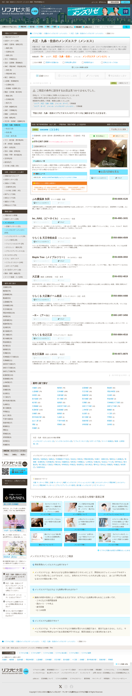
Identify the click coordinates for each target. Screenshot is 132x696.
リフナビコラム (109, 669)
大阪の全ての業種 (10, 215)
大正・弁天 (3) (10, 136)
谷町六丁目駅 (87, 406)
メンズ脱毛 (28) (11, 240)
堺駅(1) (5, 430)
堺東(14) (57, 465)
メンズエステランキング (69, 673)
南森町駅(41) (7, 324)
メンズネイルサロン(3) (64, 441)
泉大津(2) (88, 465)
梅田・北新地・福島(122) (13, 44)
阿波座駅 (110, 399)
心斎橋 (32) (9, 85)
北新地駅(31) (7, 320)
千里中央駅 (61, 421)
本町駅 (34, 395)
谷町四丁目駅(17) (9, 364)
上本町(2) (89, 462)
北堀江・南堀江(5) (101, 459)
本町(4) (80, 459)
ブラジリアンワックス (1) (14, 251)
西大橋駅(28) (7, 338)
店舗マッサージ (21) (13, 226)
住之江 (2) (9, 129)
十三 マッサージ (99, 485)
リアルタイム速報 (39, 669)
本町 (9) (8, 70)
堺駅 (33, 424)
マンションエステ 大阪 (86, 482)
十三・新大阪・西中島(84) (13, 140)
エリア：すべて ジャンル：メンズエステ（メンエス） (54, 106)
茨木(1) (103, 465)
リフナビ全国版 (9, 653)
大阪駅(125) (7, 287)
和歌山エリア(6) (9, 205)
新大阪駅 (35, 399)
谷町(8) (73, 462)
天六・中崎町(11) (10, 59)
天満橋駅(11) (7, 360)
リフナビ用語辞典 (123, 669)
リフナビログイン (75, 678)
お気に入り (87, 27)
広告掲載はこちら (109, 673)
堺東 (47, 27)
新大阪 (32, 27)
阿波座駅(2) (7, 342)
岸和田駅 (85, 424)
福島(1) (51, 459)
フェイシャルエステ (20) (14, 244)
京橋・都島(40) (9, 118)
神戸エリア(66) (9, 194)
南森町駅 (85, 395)
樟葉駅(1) (6, 426)
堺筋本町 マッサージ (46, 485)
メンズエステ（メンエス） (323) (14, 231)
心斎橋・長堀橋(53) (11, 81)
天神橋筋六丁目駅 (113, 402)
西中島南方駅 (37, 417)
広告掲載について (47, 678)
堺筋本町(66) (88, 459)
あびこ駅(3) (7, 415)
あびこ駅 (35, 421)
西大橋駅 (85, 399)
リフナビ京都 (48, 653)
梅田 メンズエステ (69, 482)
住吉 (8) (8, 132)
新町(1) (112, 459)
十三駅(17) (7, 397)
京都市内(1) (41, 467)
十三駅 (109, 413)
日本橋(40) (50, 462)
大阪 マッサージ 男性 (40, 482)
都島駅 (59, 413)
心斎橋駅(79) (7, 302)
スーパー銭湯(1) (107, 441)
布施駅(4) (6, 445)
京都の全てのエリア (11, 176)
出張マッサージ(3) (10, 179)
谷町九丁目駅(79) (9, 371)
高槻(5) (109, 465)
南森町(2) (65, 462)
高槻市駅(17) (7, 423)
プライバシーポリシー (119, 678)
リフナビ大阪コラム (65, 27)
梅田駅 (59, 388)
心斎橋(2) (119, 459)
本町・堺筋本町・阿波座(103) (14, 66)
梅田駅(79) (7, 291)
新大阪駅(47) (7, 331)
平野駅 (109, 417)
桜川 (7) (8, 103)
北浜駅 (109, 395)
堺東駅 (59, 424)
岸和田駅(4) (7, 437)
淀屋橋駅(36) (7, 294)
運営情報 (87, 678)
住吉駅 (84, 413)
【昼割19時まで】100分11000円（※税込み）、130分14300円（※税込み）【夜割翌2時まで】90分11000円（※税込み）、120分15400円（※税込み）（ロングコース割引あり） (59, 189)
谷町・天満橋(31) (10, 110)
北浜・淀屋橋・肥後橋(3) (13, 63)
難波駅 (109, 388)
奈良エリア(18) (9, 198)
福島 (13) (9, 55)
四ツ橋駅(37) (7, 335)
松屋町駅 (35, 410)
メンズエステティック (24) (15, 236)
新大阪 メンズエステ (84, 485)
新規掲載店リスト (53, 669)
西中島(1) (118, 462)
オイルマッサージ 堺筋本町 (106, 482)
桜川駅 (34, 402)
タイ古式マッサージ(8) (12, 270)
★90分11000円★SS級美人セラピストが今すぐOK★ (59, 177)
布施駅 (34, 428)
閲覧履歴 (78, 27)
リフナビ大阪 (23, 653)
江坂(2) (50, 465)
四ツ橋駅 (60, 399)
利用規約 (107, 678)
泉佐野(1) (80, 465)
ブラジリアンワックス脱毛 (65, 485)
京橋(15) (97, 462)
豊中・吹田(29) (9, 147)
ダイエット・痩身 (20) (13, 247)
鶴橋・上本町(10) (10, 114)
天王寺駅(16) (7, 309)
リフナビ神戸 (36, 653)
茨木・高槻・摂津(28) (11, 151)
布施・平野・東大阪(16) (12, 155)
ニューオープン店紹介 (68, 669)
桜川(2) (58, 462)
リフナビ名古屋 (61, 653)
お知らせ (36, 678)
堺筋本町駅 (111, 391)
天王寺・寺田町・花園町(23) (14, 121)
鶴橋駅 (109, 410)
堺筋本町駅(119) (9, 313)
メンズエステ (8, 223)
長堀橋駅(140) (8, 379)
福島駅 (59, 402)
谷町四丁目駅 (62, 406)
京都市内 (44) (10, 187)
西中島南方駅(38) (9, 401)
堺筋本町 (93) (10, 74)
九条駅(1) (6, 404)
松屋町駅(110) (8, 375)
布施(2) (116, 465)
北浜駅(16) (7, 327)
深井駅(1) (6, 441)
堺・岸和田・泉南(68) (11, 144)
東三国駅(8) (7, 408)
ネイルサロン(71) (10, 255)
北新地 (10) (9, 52)
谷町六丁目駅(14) (9, 368)
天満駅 (84, 402)
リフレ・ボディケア (11, 259)
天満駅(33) (7, 353)
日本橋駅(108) (8, 305)
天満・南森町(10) (10, 107)
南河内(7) (7, 162)
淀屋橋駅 (85, 388)
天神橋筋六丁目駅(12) (11, 357)
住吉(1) (104, 462)
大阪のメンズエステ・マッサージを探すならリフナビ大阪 (67, 692)
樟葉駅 (109, 421)
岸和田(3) (65, 465)
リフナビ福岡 (86, 653)
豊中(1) (96, 465)
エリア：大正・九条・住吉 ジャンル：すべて (51, 103)
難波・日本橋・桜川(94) (12, 92)
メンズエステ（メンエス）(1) (43, 441)
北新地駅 (60, 395)
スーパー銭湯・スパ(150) (13, 277)
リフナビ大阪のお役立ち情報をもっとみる (114, 550)
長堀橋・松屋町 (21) (13, 88)
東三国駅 (85, 417)
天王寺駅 (85, 391)
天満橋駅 (35, 406)
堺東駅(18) (7, 434)
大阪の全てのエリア (11, 37)
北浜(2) (73, 459)
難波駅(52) (7, 298)
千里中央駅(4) (8, 419)
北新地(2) (44, 459)
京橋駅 (34, 413)
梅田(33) (36, 459)
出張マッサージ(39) (11, 41)
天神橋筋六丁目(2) (62, 459)
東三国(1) (42, 465)
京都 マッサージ (56, 482)
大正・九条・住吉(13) (11, 125)
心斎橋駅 (35, 391)
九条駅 (59, 417)
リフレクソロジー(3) (81, 441)
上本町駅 (85, 410)
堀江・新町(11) (9, 77)
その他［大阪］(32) (11, 166)
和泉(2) (72, 465)
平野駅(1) (6, 412)
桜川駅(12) (7, 346)
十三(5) (111, 462)
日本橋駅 (60, 391)
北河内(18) (7, 158)
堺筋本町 (22, 27)
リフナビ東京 (74, 653)
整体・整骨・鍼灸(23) (11, 273)
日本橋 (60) (9, 99)
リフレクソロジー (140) (14, 262)
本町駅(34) (7, 316)
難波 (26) (9, 96)
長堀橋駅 (60, 410)
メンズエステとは (39, 673)
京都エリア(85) (9, 183)
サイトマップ (96, 678)
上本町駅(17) (7, 382)
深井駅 (109, 424)
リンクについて (85, 673)
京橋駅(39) (7, 390)
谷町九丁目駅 (112, 406)
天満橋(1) (80, 462)
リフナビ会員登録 (61, 678)
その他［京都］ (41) (13, 190)
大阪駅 (34, 388)
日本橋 (40, 27)
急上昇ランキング (53, 673)
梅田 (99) (9, 48)
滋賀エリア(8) (9, 202)
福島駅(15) (7, 349)
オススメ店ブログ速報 (86, 669)
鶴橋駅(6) (6, 386)
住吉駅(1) (6, 393)
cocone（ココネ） (46, 129)
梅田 (54, 27)
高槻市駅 (85, 421)
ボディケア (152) (11, 266)
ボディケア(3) (95, 441)
